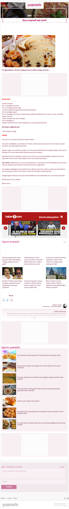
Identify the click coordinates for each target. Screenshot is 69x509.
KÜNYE (15, 498)
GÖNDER (9, 487)
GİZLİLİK (9, 498)
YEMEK (29, 15)
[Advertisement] (34, 198)
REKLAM (3, 498)
